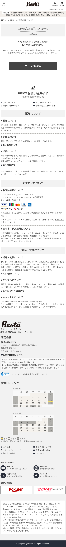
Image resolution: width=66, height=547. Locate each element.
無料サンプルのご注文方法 (13, 291)
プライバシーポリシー (45, 447)
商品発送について (10, 145)
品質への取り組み (43, 450)
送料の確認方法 (9, 165)
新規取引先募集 (9, 453)
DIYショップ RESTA (7, 20)
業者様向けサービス (11, 106)
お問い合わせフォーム (12, 355)
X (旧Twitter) (11, 474)
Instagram (43, 466)
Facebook (43, 474)
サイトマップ (41, 453)
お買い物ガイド (9, 102)
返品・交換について (11, 274)
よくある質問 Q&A (43, 102)
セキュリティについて (12, 450)
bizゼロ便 (23, 174)
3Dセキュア (59, 220)
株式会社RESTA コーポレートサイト (16, 332)
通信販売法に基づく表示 (45, 106)
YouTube (10, 466)
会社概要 (6, 447)
